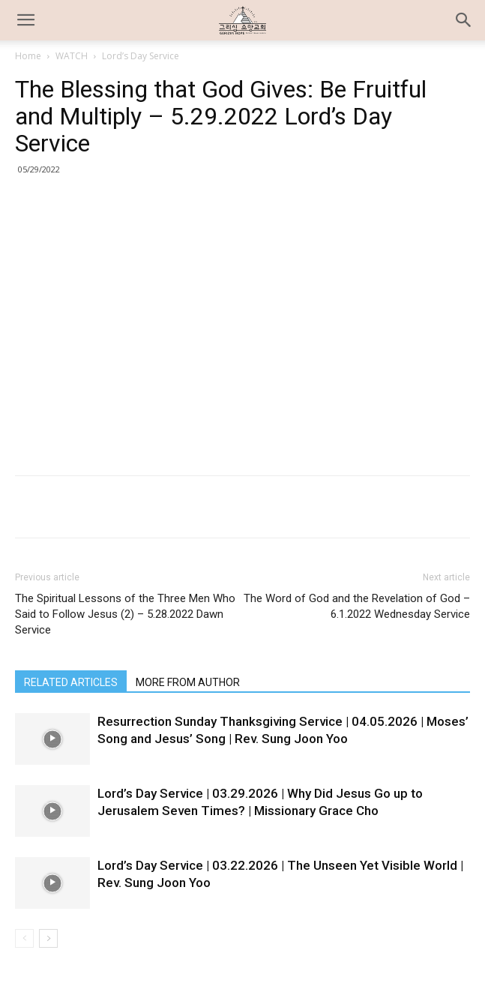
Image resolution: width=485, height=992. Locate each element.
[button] (464, 20)
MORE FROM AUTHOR (188, 682)
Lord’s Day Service (140, 55)
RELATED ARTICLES (71, 682)
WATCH (71, 55)
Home (28, 55)
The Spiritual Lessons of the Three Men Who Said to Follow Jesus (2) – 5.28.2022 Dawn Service (125, 614)
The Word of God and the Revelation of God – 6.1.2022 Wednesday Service (357, 606)
